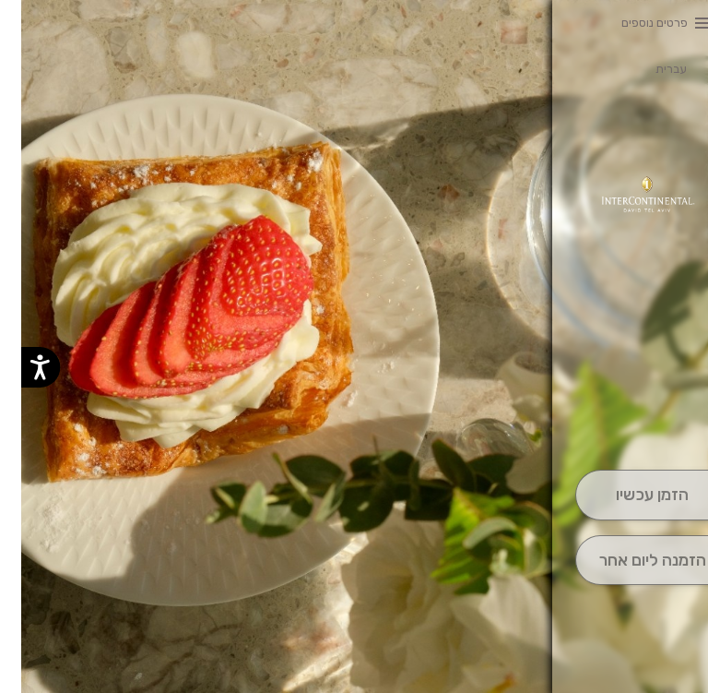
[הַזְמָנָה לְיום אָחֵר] (631, 560)
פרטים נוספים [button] (633, 23)
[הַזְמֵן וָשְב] (631, 495)
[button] (630, 418)
